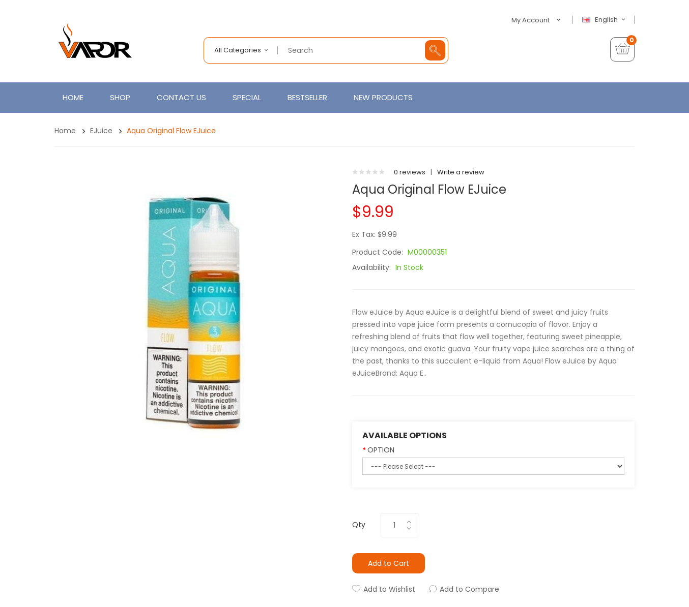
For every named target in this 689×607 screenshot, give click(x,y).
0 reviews (409, 172)
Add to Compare (469, 589)
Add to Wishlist (389, 589)
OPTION (380, 450)
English (605, 19)
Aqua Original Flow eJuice (171, 131)
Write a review (460, 172)
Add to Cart (388, 563)
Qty (358, 525)
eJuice (101, 131)
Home (65, 131)
